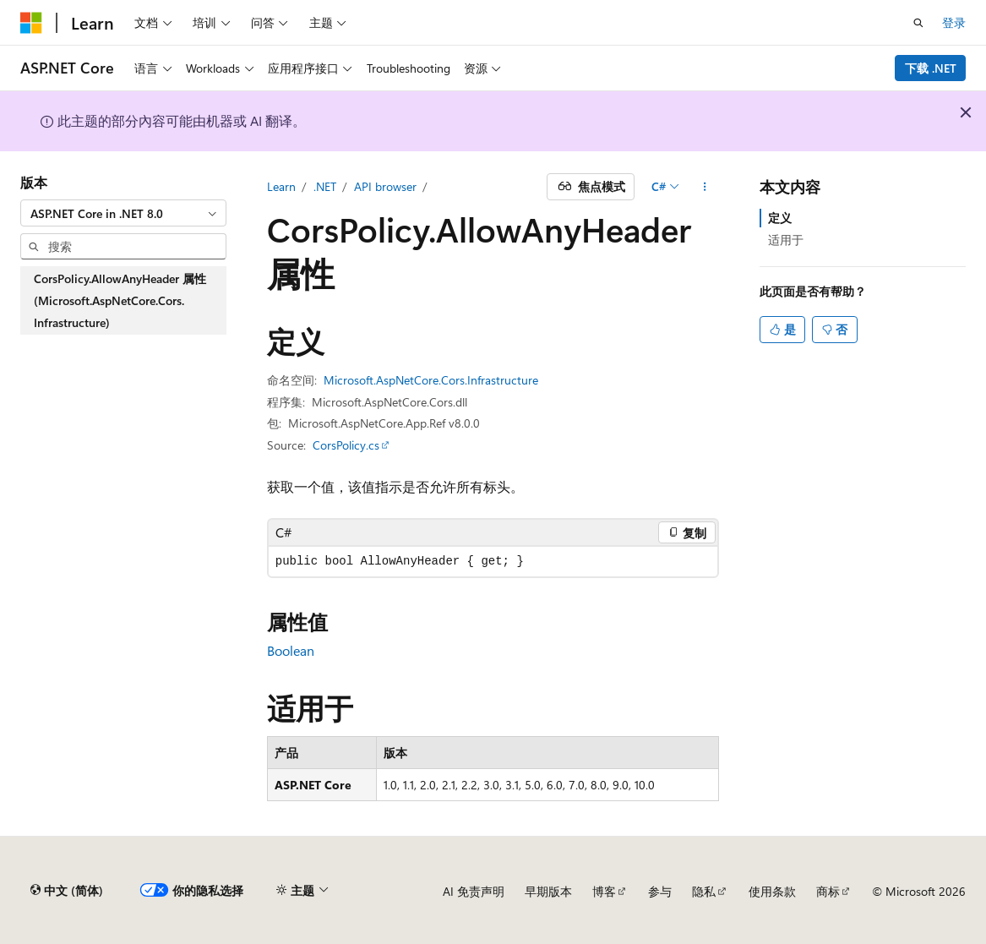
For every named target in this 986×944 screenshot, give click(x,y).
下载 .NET (930, 68)
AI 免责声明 (473, 891)
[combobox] (123, 212)
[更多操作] (704, 186)
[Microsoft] (31, 23)
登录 (954, 22)
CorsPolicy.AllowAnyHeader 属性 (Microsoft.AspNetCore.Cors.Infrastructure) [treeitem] (120, 300)
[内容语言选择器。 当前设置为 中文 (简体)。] (66, 890)
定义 (780, 218)
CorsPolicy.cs (346, 445)
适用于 (786, 240)
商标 (828, 891)
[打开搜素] (918, 23)
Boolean (290, 650)
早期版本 (548, 891)
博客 (604, 891)
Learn (281, 186)
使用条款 (772, 891)
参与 (660, 891)
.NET (324, 186)
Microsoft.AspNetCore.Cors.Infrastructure (431, 380)
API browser (385, 186)
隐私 (704, 891)
